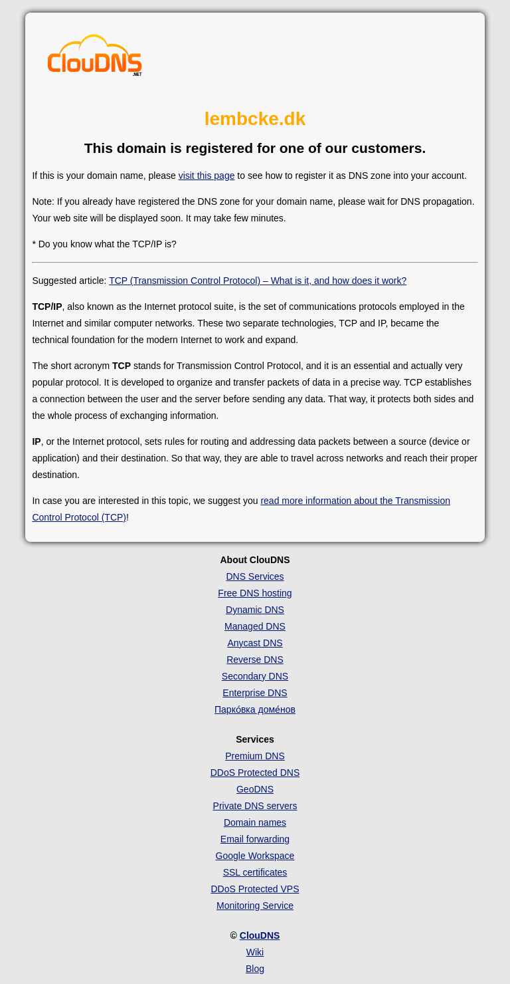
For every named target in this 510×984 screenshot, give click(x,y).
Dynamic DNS (255, 609)
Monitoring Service (255, 905)
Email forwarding (255, 839)
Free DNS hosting (255, 593)
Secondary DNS (255, 676)
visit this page (207, 175)
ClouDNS (260, 935)
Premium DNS (254, 756)
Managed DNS (255, 626)
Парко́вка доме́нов (255, 709)
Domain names (255, 822)
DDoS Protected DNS (255, 772)
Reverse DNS (255, 659)
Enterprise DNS (254, 692)
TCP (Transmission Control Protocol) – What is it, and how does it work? (257, 280)
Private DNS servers (255, 805)
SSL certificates (255, 872)
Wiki (255, 952)
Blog (255, 968)
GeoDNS (255, 789)
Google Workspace (255, 855)
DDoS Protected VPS (255, 889)
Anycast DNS (254, 643)
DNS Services (255, 576)
